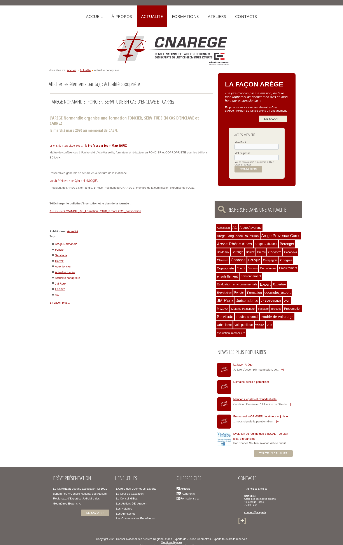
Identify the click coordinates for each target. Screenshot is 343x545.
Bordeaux (223, 252)
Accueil (94, 16)
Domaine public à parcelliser (251, 381)
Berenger (287, 244)
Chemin (222, 260)
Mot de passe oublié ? (245, 162)
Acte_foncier (63, 266)
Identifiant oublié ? (265, 162)
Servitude (61, 255)
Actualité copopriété (67, 278)
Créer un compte (242, 165)
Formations (185, 16)
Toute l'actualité (273, 453)
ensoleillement (227, 276)
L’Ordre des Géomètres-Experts (136, 488)
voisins (260, 325)
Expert (265, 284)
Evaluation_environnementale (237, 284)
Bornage (237, 252)
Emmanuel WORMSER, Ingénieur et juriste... (261, 416)
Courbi (241, 268)
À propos (122, 16)
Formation (254, 292)
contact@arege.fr (255, 512)
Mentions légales (171, 542)
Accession (223, 227)
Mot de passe (242, 153)
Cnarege (238, 260)
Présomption (292, 308)
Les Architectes (125, 513)
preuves (276, 308)
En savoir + (273, 118)
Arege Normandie (66, 244)
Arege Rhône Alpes (234, 244)
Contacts (246, 16)
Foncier (60, 249)
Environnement (250, 276)
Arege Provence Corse (281, 236)
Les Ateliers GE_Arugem (131, 503)
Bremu (261, 252)
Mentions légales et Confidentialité (255, 399)
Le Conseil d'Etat (127, 498)
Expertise (279, 284)
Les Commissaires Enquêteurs (135, 518)
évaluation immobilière (231, 333)
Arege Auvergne (251, 227)
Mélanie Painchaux (243, 308)
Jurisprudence (247, 300)
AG (57, 294)
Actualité (152, 16)
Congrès (286, 260)
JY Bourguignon (271, 300)
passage (263, 308)
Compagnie (270, 260)
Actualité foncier (65, 272)
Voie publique (243, 325)
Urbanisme (224, 325)
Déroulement (268, 268)
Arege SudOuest (266, 244)
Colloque (254, 260)
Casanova (290, 252)
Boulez (250, 252)
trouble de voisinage (277, 317)
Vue (269, 325)
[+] (282, 369)
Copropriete (225, 268)
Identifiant (240, 142)
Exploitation (224, 292)
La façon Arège (242, 364)
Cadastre (275, 252)
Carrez (59, 261)
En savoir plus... (60, 302)
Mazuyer (223, 308)
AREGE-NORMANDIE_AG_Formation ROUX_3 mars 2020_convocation (95, 211)
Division (253, 268)
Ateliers (217, 16)
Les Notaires (124, 508)
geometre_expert (277, 292)
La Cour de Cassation (130, 493)
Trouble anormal (247, 316)
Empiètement (288, 268)
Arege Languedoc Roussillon (238, 236)
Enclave (60, 289)
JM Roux (60, 283)
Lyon (287, 300)
